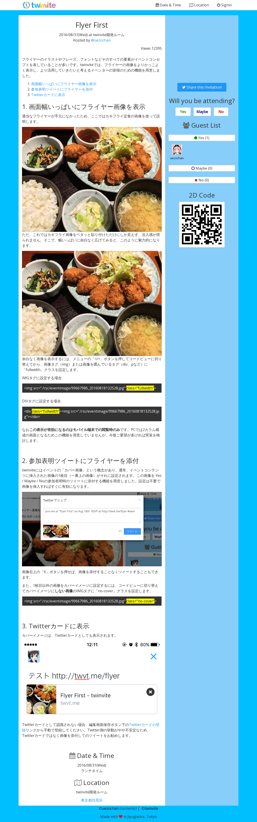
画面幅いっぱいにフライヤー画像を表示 (63, 83)
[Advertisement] (202, 49)
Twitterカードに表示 (48, 94)
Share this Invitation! (201, 87)
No (221, 111)
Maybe (202, 111)
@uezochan (101, 40)
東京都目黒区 (92, 800)
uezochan (110, 808)
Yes (183, 111)
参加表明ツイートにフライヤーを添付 (62, 89)
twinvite (151, 808)
